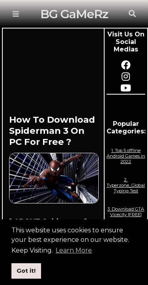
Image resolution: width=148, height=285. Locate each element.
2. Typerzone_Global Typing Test (126, 185)
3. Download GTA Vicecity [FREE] (125, 211)
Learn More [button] (74, 250)
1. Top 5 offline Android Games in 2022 (126, 156)
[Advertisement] (54, 74)
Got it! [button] (26, 270)
